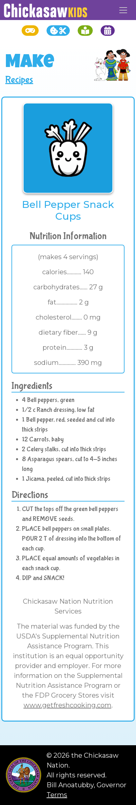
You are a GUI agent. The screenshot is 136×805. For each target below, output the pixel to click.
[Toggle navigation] (123, 10)
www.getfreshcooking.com (67, 705)
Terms (57, 795)
